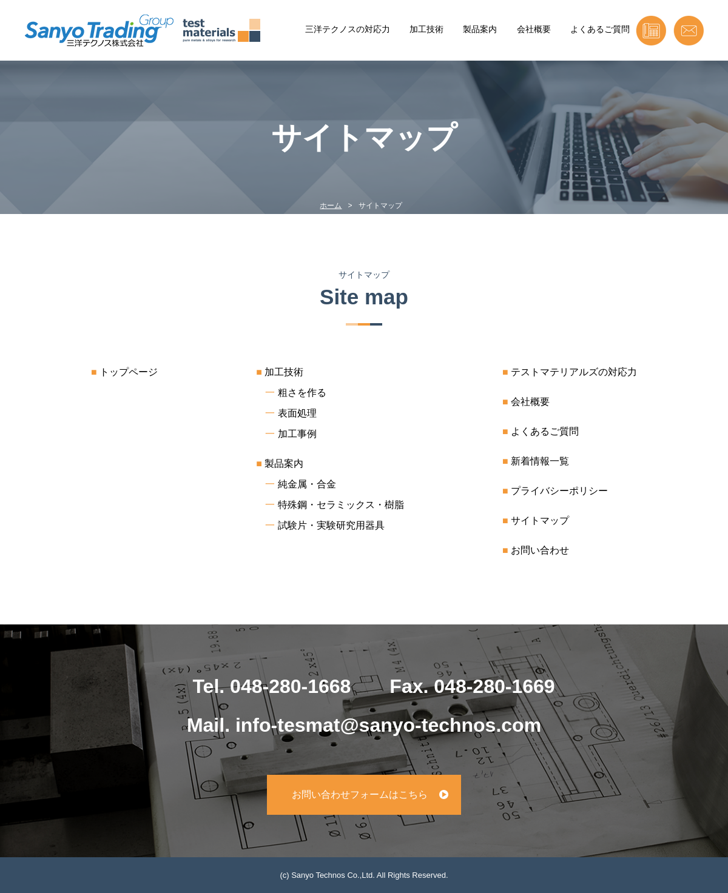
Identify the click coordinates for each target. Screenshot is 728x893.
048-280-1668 (290, 686)
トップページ (128, 372)
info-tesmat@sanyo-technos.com (388, 725)
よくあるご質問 (600, 29)
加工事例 (297, 434)
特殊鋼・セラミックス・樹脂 (341, 505)
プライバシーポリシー (559, 491)
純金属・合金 (307, 484)
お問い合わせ (540, 550)
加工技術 (426, 29)
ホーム (331, 205)
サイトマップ (540, 520)
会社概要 (534, 29)
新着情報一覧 (540, 461)
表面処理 (297, 413)
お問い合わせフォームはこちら (360, 794)
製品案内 (480, 29)
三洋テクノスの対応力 (347, 29)
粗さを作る (302, 392)
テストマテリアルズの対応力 (574, 372)
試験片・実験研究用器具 (331, 525)
